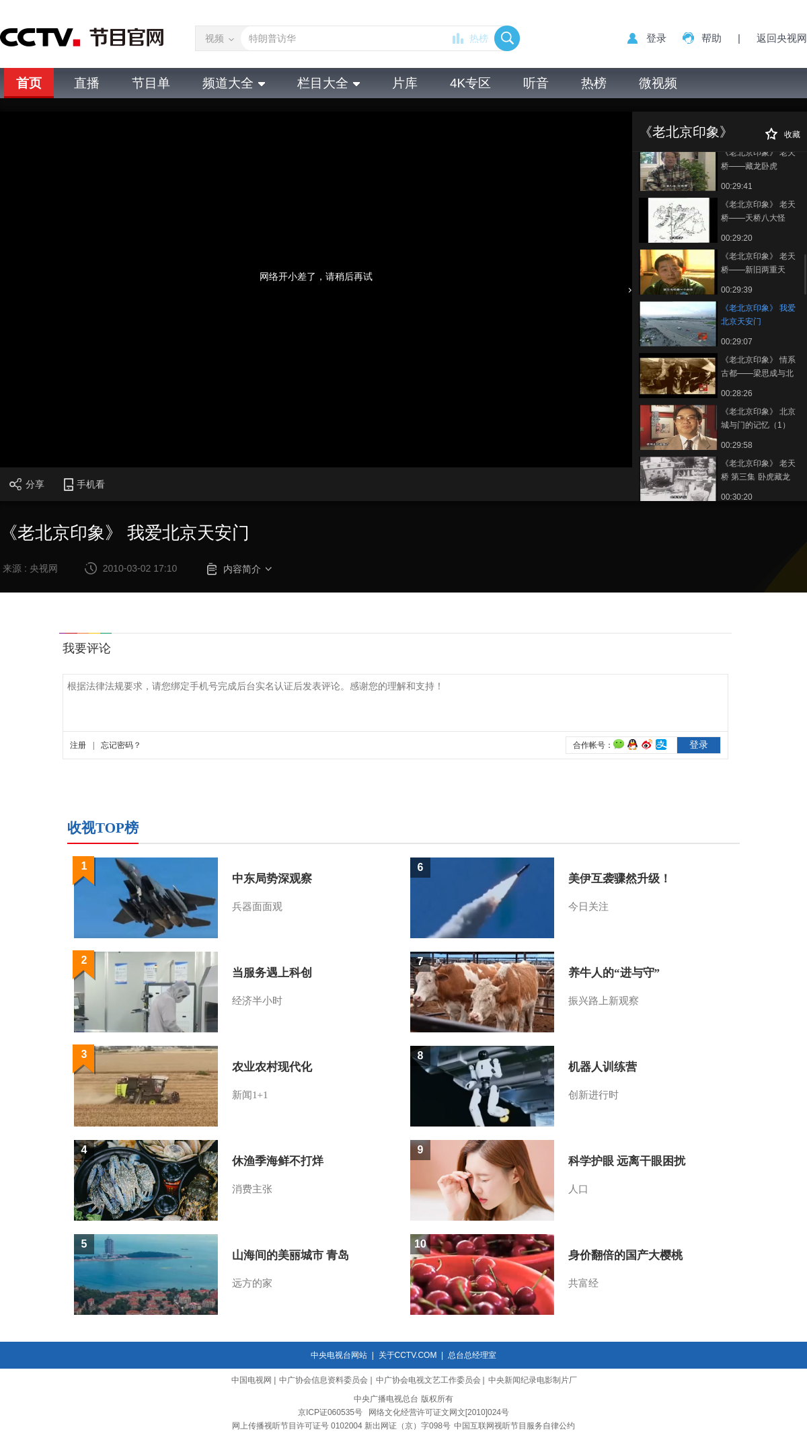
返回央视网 (782, 38)
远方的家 (252, 1283)
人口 (578, 1189)
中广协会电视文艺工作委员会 (428, 1380)
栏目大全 (328, 83)
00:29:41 (737, 186)
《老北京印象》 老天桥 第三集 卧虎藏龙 (758, 470)
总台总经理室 (472, 1355)
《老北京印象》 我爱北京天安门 (758, 314)
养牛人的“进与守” (614, 972)
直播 (87, 83)
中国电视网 (251, 1380)
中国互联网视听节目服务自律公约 (514, 1426)
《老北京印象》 (686, 131)
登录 (656, 38)
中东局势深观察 (272, 878)
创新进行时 (593, 1095)
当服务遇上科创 (272, 972)
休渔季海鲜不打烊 (277, 1161)
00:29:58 (737, 445)
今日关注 (588, 906)
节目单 (151, 83)
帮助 (711, 38)
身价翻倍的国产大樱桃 (625, 1255)
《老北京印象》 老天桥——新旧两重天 (758, 263)
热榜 (478, 38)
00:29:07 (737, 341)
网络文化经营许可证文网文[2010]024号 (439, 1412)
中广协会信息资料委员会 (323, 1380)
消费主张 (252, 1189)
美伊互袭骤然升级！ (619, 878)
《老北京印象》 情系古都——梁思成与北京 (758, 367)
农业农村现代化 (272, 1067)
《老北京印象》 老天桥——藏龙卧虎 (758, 159)
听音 (536, 83)
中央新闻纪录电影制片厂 (532, 1380)
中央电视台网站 (339, 1355)
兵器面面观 (257, 906)
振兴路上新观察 (603, 1000)
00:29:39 (737, 290)
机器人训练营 (602, 1067)
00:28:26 (737, 393)
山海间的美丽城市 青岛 (290, 1255)
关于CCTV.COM (408, 1355)
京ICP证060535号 (330, 1412)
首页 (29, 83)
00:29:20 (737, 238)
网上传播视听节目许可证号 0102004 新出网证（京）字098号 (341, 1426)
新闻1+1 (250, 1095)
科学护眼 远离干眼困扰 (626, 1161)
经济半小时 (257, 1000)
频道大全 (233, 83)
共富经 (583, 1283)
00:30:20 (737, 497)
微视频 (658, 83)
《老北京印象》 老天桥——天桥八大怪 (758, 211)
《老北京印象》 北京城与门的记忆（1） (758, 418)
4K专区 (470, 83)
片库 (405, 83)
